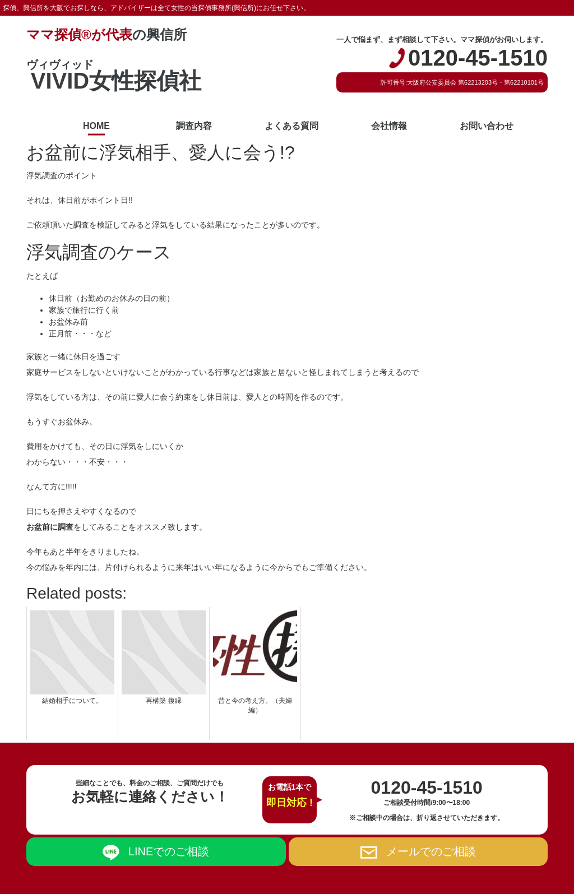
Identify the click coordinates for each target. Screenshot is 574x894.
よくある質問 (291, 126)
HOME (96, 126)
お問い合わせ (486, 126)
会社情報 (389, 126)
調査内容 (194, 126)
